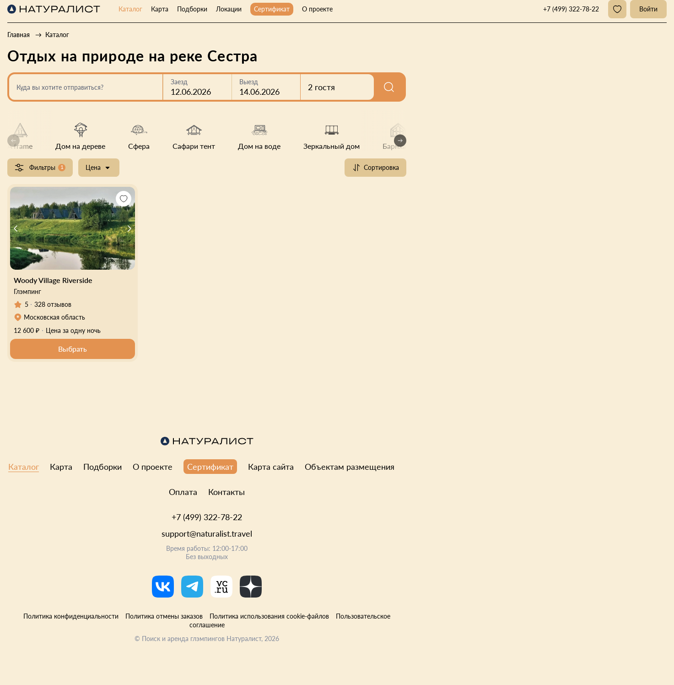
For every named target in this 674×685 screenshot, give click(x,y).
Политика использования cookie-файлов (269, 616)
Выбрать (72, 348)
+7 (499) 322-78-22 (207, 517)
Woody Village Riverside (53, 280)
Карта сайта (271, 467)
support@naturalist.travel (207, 533)
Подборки (192, 9)
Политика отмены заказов (164, 616)
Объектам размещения (349, 467)
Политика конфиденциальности (71, 616)
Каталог (130, 9)
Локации (229, 9)
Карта (159, 9)
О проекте (317, 9)
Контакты (226, 492)
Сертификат (272, 9)
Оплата (183, 492)
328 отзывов (52, 304)
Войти (648, 9)
